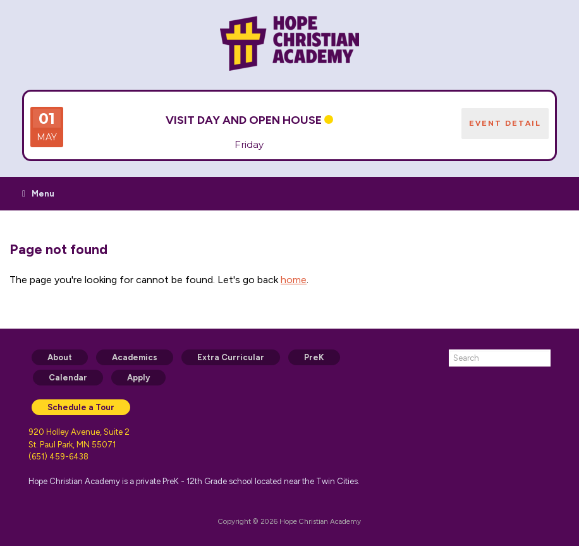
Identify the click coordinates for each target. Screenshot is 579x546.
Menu (38, 193)
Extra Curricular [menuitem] (230, 357)
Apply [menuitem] (138, 377)
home (294, 280)
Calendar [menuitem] (68, 377)
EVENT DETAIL (505, 123)
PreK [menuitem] (314, 357)
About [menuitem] (59, 357)
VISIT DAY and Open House (244, 120)
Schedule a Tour (80, 407)
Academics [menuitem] (134, 357)
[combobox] (500, 358)
